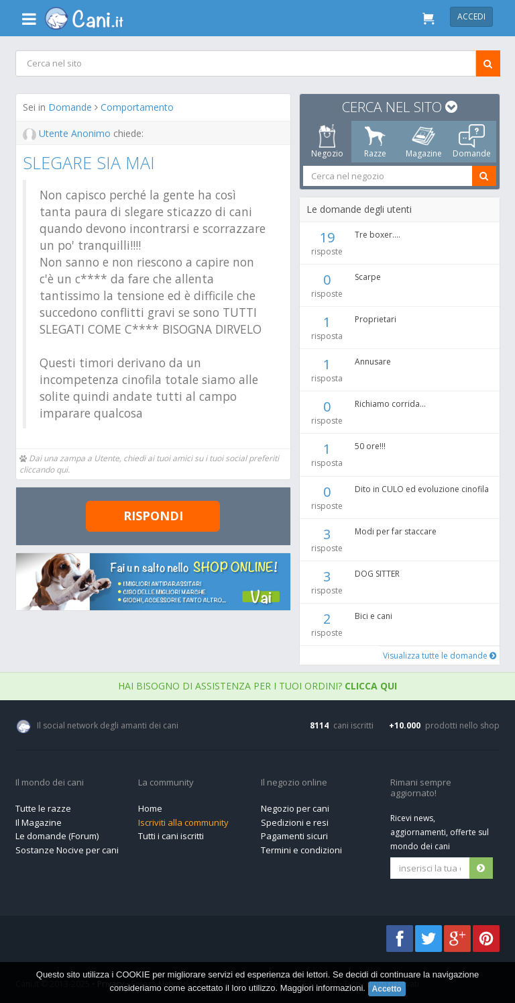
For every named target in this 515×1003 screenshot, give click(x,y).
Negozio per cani (295, 808)
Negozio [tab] (326, 141)
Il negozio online (294, 782)
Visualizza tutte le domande (439, 655)
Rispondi (153, 516)
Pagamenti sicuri (294, 836)
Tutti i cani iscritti (171, 836)
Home (150, 808)
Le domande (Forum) (57, 836)
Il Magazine (38, 822)
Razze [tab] (375, 141)
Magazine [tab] (423, 141)
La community (166, 782)
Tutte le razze (43, 808)
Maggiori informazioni (321, 989)
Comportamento (137, 107)
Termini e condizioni (301, 850)
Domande (70, 107)
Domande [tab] (472, 141)
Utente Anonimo (68, 133)
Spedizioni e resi (295, 822)
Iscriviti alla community (183, 822)
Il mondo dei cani (49, 782)
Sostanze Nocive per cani (67, 850)
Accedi (471, 16)
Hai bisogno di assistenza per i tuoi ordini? (257, 685)
